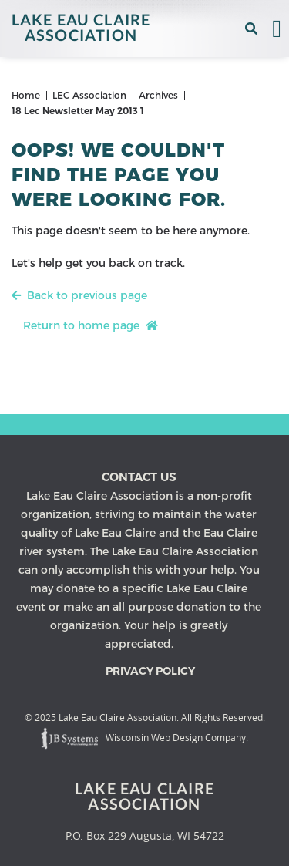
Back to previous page (79, 295)
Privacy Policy (150, 671)
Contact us (139, 477)
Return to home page (90, 325)
